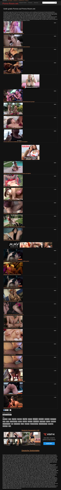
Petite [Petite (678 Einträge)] (22, 424)
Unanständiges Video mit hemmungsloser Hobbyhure (14, 226)
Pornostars (30, 2)
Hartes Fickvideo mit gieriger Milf (10, 394)
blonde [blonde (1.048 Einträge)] (30, 419)
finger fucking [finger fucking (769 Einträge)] (13, 421)
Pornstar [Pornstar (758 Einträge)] (27, 424)
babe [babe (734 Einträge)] (9, 419)
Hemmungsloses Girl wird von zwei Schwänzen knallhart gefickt (16, 261)
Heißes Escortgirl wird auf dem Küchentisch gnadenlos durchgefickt (17, 173)
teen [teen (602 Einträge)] (10, 426)
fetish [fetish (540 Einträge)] (7, 421)
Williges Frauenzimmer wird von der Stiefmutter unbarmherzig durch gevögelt (19, 101)
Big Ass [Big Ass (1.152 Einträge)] (14, 419)
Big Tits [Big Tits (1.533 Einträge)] (25, 419)
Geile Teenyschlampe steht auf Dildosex (12, 240)
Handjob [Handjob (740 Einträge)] (30, 421)
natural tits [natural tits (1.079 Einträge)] (17, 424)
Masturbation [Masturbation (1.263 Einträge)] (6, 424)
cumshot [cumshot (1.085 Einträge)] (47, 419)
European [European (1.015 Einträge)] (53, 419)
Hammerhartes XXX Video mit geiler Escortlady (13, 341)
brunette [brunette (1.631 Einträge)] (41, 419)
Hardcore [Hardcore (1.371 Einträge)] (36, 421)
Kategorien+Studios (22, 2)
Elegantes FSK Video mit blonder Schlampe (12, 274)
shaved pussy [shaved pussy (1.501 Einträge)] (43, 424)
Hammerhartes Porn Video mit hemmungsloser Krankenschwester (17, 46)
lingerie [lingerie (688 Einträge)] (48, 421)
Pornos (26, 0)
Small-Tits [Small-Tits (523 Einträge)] (50, 424)
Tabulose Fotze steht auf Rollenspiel (11, 213)
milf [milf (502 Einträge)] (12, 424)
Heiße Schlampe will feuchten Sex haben (12, 287)
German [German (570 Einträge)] (25, 421)
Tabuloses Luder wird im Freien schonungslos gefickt (14, 381)
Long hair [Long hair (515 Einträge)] (53, 421)
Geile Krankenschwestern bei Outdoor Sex (12, 186)
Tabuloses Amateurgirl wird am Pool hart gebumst (14, 314)
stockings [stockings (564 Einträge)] (5, 426)
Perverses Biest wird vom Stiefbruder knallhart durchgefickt (15, 141)
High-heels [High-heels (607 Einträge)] (42, 421)
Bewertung (36, 2)
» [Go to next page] (10, 410)
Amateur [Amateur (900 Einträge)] (5, 419)
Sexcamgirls (10, 0)
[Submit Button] (55, 3)
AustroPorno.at (21, 0)
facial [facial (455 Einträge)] (4, 421)
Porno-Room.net (10, 3)
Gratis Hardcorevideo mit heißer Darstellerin (12, 128)
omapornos (15, 0)
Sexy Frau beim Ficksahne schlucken (11, 327)
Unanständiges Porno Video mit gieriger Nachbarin (14, 33)
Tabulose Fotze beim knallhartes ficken (11, 301)
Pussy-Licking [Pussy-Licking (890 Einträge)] (34, 424)
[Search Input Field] (48, 3)
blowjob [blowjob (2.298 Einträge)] (35, 419)
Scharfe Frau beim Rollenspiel (10, 354)
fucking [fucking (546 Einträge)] (20, 421)
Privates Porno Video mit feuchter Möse (11, 115)
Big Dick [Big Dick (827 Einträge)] (19, 419)
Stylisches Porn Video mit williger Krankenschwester (14, 60)
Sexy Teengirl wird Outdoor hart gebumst (12, 73)
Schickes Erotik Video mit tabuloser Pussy (12, 200)
